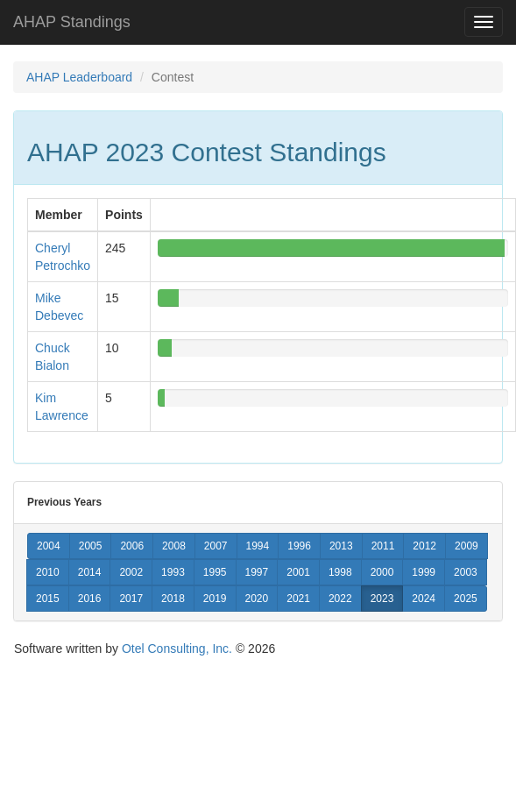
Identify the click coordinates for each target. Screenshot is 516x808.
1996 (299, 546)
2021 (298, 598)
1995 (215, 572)
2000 (382, 572)
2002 (131, 572)
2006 (132, 546)
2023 (382, 598)
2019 (215, 598)
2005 (90, 546)
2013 (341, 546)
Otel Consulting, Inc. (177, 648)
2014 (90, 572)
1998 (340, 572)
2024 (423, 598)
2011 (383, 546)
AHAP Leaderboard (79, 77)
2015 (48, 598)
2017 (131, 598)
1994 (258, 546)
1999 (423, 572)
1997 (257, 572)
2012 (424, 546)
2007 (216, 546)
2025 (465, 598)
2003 (465, 572)
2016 (90, 598)
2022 (340, 598)
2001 (298, 572)
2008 (174, 546)
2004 (48, 546)
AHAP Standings (72, 22)
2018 (173, 598)
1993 (173, 572)
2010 (48, 572)
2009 (466, 546)
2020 (257, 598)
